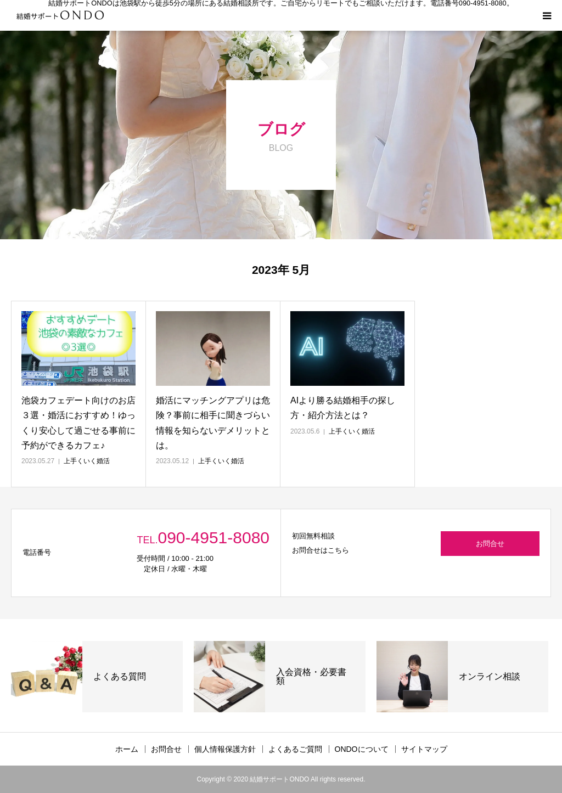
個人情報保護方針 (225, 749)
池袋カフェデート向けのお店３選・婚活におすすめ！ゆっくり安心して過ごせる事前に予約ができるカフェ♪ (78, 423)
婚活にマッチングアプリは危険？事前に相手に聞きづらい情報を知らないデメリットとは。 (213, 423)
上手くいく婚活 (87, 461)
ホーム (126, 749)
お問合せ (490, 543)
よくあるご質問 (295, 749)
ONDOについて (362, 749)
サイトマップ (424, 749)
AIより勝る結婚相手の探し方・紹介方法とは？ (342, 408)
